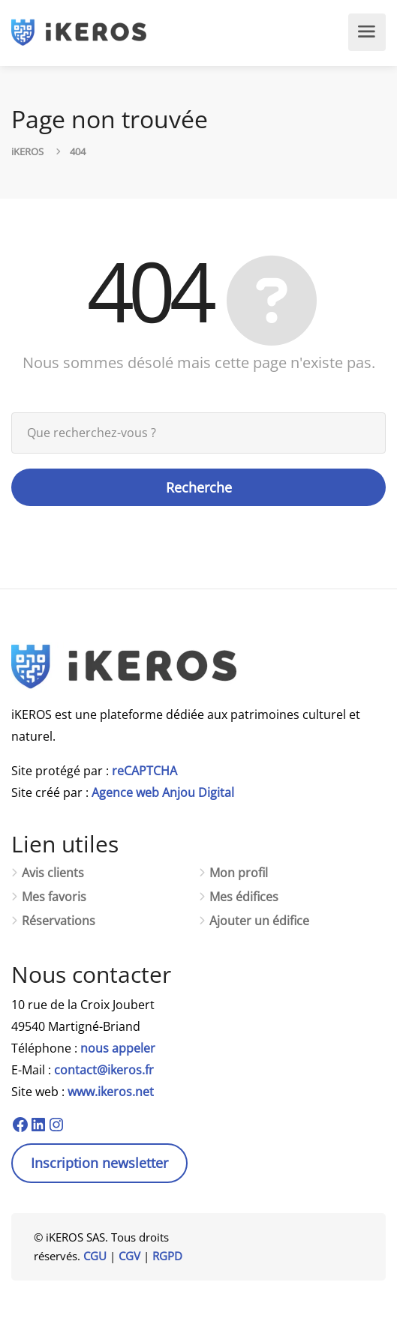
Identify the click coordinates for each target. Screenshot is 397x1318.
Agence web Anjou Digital (163, 792)
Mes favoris (54, 897)
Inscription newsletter (99, 1163)
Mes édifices (243, 897)
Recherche (199, 487)
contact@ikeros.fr (104, 1070)
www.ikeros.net (111, 1091)
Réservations (58, 921)
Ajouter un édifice (259, 921)
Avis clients (53, 873)
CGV (129, 1255)
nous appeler (117, 1048)
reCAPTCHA (144, 770)
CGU (95, 1255)
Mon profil (238, 873)
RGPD (167, 1255)
